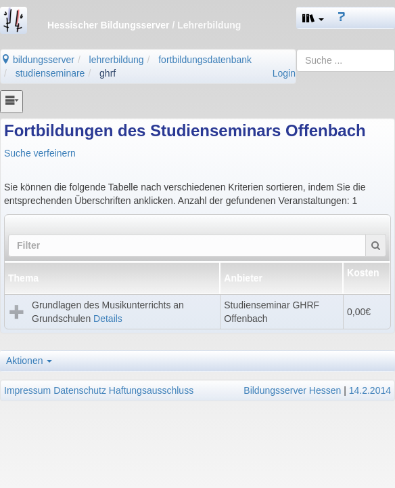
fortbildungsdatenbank (205, 59)
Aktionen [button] (29, 360)
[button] (313, 17)
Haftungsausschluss (151, 390)
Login (284, 73)
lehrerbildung (116, 59)
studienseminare (50, 73)
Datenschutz (79, 390)
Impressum (27, 390)
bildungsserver (37, 59)
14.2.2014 (370, 390)
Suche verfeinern (40, 153)
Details (107, 318)
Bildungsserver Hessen (292, 390)
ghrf (107, 73)
